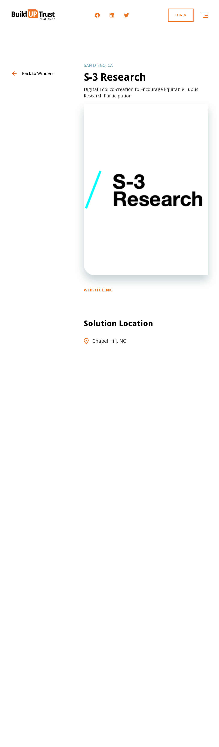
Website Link (98, 290)
